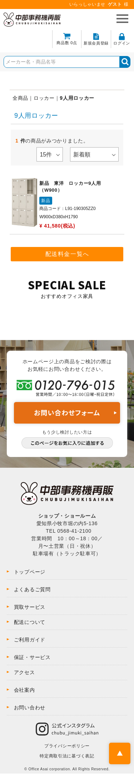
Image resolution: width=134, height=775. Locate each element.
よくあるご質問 (32, 589)
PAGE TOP (119, 753)
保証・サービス (32, 657)
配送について (29, 622)
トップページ (29, 572)
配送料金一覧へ (67, 254)
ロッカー (44, 98)
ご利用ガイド (29, 640)
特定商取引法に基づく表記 (67, 755)
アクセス (24, 672)
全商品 (20, 98)
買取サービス (29, 607)
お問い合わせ (29, 707)
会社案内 (24, 690)
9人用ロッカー (77, 98)
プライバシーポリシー (67, 745)
